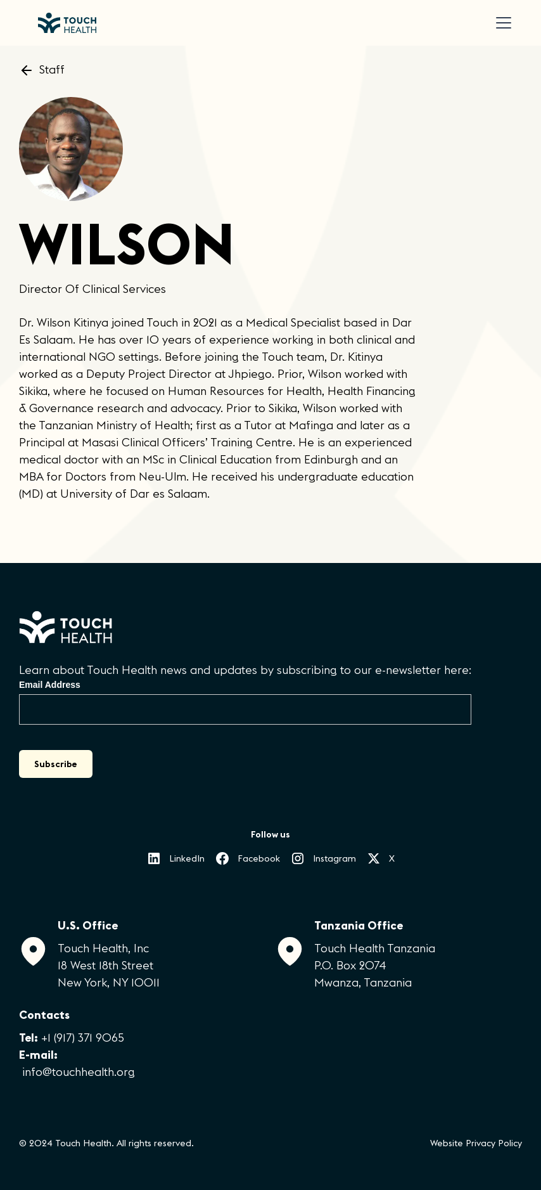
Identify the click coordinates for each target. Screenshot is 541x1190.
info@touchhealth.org (78, 1071)
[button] (501, 23)
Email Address (49, 685)
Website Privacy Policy (476, 1143)
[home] (67, 23)
